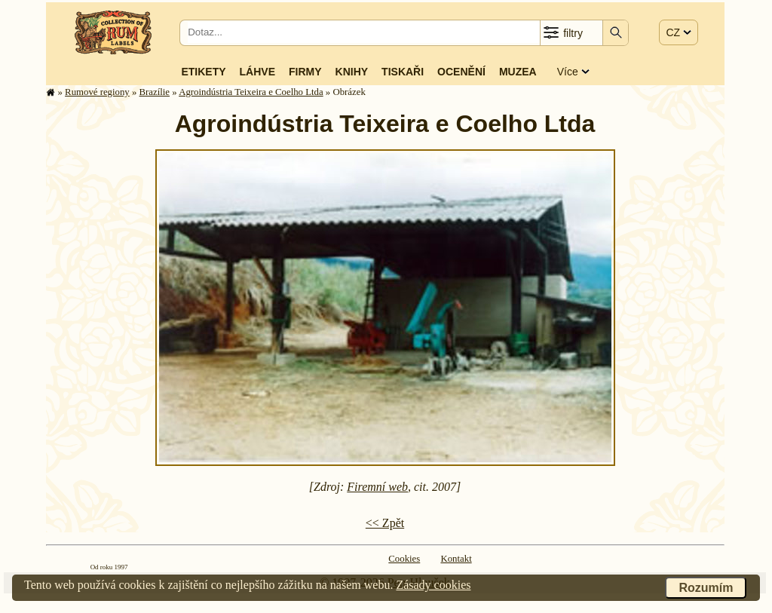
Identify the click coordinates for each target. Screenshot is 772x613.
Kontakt (455, 558)
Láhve (257, 72)
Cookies (404, 558)
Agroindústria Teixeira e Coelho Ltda (251, 92)
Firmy (305, 72)
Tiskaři (402, 72)
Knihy (352, 72)
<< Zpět (385, 522)
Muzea (518, 72)
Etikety (203, 72)
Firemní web (377, 486)
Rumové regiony (97, 92)
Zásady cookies (433, 584)
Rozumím (706, 587)
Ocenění (461, 72)
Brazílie (154, 92)
